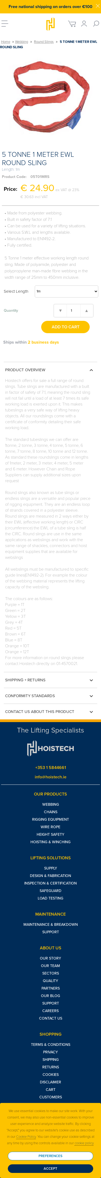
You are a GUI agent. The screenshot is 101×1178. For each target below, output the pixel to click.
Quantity (11, 310)
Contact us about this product (50, 712)
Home (5, 42)
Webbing (21, 42)
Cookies (51, 1074)
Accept (50, 1168)
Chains (50, 812)
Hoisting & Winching (50, 842)
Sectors (50, 973)
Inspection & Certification (50, 883)
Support (50, 932)
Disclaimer (50, 1082)
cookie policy (84, 1143)
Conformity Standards (50, 696)
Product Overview (50, 370)
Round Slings (44, 42)
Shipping (51, 1059)
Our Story (50, 958)
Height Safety (50, 834)
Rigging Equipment (50, 819)
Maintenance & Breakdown (50, 924)
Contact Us (50, 1018)
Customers (50, 1097)
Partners (50, 988)
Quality (50, 981)
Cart (50, 1089)
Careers (50, 1011)
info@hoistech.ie (51, 777)
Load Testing (50, 898)
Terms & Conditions (50, 1044)
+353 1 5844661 (50, 767)
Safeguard (50, 891)
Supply (50, 868)
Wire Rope (50, 827)
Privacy (50, 1052)
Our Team (50, 966)
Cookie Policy (26, 1137)
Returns (50, 1067)
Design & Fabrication (50, 876)
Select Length (16, 291)
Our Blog (50, 996)
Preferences (50, 1156)
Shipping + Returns (50, 680)
